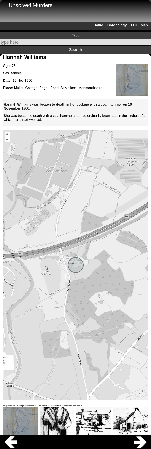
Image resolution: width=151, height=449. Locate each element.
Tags (75, 35)
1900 (28, 80)
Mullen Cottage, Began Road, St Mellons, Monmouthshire (58, 88)
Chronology (117, 25)
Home (98, 25)
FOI (134, 25)
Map (144, 25)
